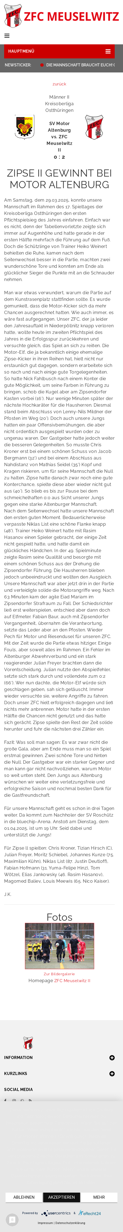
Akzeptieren (61, 1197)
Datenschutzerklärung (70, 1223)
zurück (59, 84)
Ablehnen (23, 1197)
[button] (59, 51)
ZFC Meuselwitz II (72, 980)
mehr (99, 1197)
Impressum (45, 1223)
